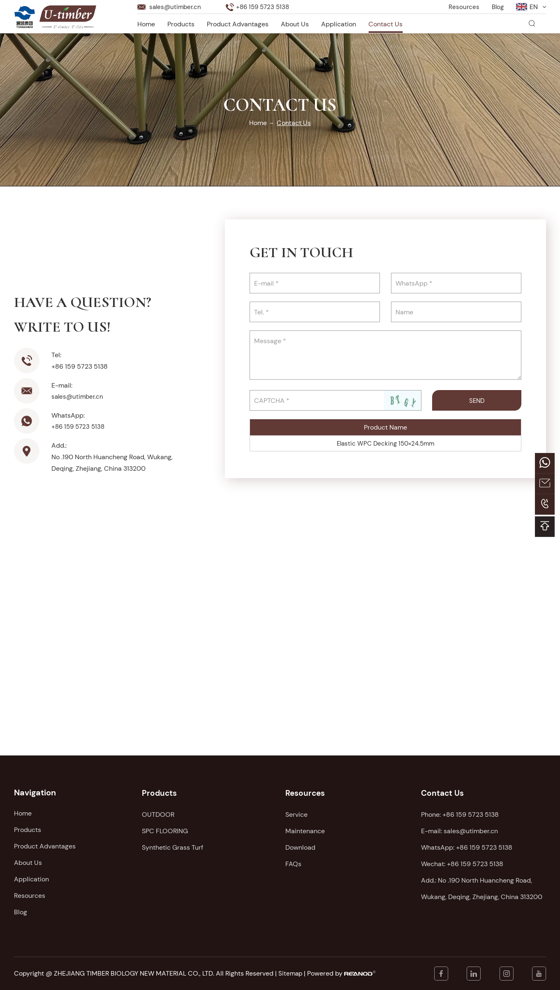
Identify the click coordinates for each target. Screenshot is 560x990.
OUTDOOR (158, 813)
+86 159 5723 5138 (79, 426)
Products (180, 23)
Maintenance (305, 829)
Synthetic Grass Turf (172, 846)
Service (296, 813)
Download (300, 846)
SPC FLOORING (165, 829)
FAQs (293, 862)
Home (146, 23)
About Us (295, 23)
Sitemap (290, 973)
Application (338, 23)
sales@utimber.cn (176, 6)
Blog (497, 6)
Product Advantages (237, 23)
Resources (462, 6)
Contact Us (385, 23)
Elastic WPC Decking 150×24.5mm (385, 443)
